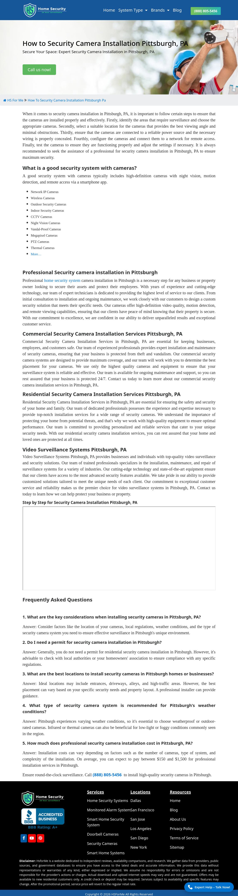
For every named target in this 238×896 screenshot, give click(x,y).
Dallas (136, 800)
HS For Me (13, 100)
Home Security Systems (107, 800)
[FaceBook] (24, 838)
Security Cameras (102, 843)
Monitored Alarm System (109, 809)
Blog (177, 10)
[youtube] (32, 838)
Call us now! (39, 69)
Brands (158, 10)
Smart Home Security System (105, 822)
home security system (62, 280)
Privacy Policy (182, 828)
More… (36, 254)
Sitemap (177, 847)
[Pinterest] (40, 838)
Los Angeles (141, 828)
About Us (178, 819)
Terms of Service (184, 837)
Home (109, 10)
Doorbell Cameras (103, 834)
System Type (131, 10)
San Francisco (142, 809)
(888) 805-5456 (205, 11)
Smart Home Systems (106, 852)
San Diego (139, 837)
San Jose (138, 819)
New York (139, 847)
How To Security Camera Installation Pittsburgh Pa (67, 100)
